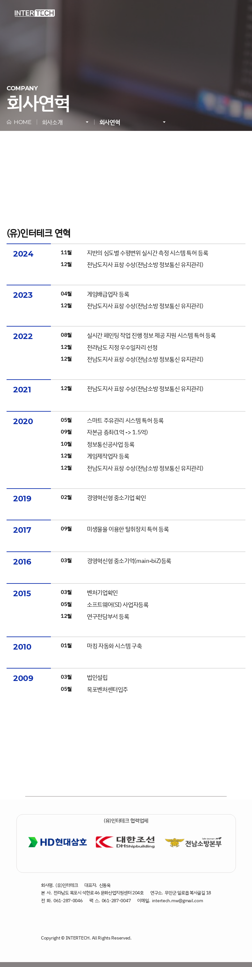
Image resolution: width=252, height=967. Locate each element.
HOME (19, 122)
